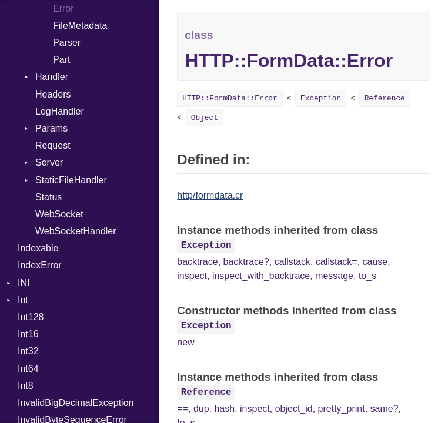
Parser (67, 43)
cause (375, 262)
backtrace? (246, 262)
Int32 (28, 351)
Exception (320, 98)
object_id (294, 409)
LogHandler (59, 111)
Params (51, 128)
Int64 (28, 369)
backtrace (197, 262)
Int (23, 300)
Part (61, 60)
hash (224, 409)
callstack (292, 262)
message (334, 276)
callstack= (336, 262)
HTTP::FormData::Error (229, 98)
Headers (53, 94)
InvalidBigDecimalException (75, 403)
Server (49, 162)
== (182, 409)
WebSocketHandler (75, 231)
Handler (51, 77)
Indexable (38, 248)
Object (204, 117)
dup (201, 409)
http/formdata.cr (210, 195)
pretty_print (341, 409)
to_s (367, 276)
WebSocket (59, 214)
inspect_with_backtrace (261, 276)
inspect (192, 276)
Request (53, 145)
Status (48, 197)
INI (23, 283)
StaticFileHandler (71, 180)
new (185, 342)
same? (384, 409)
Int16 (28, 334)
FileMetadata (80, 26)
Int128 (31, 317)
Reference (385, 98)
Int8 (26, 386)
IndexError (40, 265)
